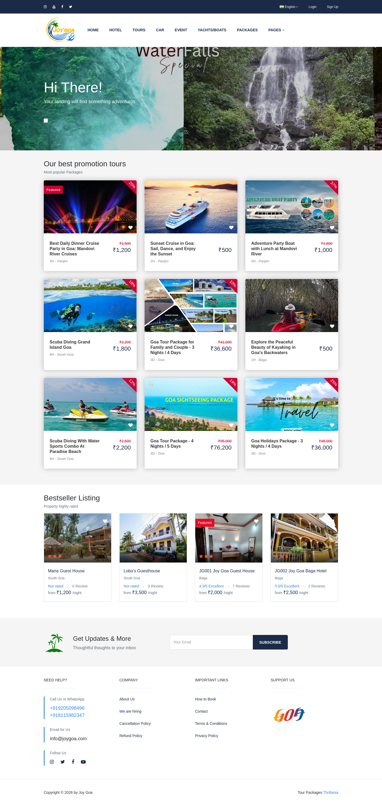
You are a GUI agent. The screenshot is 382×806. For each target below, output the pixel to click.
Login (312, 7)
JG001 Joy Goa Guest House (227, 571)
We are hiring (130, 711)
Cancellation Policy (135, 723)
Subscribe (270, 642)
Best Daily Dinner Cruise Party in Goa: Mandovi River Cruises (74, 248)
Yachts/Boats (212, 30)
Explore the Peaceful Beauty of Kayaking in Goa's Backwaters (273, 347)
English (289, 7)
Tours (138, 30)
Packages (247, 30)
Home (93, 30)
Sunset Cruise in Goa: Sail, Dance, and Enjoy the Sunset (173, 248)
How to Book (205, 699)
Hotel (115, 30)
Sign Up (332, 7)
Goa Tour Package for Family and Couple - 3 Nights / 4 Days (172, 347)
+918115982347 (67, 715)
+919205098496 (67, 708)
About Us (127, 699)
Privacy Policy (206, 736)
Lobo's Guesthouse (142, 571)
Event (181, 30)
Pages (276, 30)
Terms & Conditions (211, 723)
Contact (201, 711)
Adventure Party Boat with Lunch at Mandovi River (274, 248)
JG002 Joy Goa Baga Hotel (301, 571)
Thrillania (330, 792)
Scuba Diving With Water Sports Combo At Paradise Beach (75, 446)
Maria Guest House (66, 571)
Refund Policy (130, 736)
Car (160, 30)
